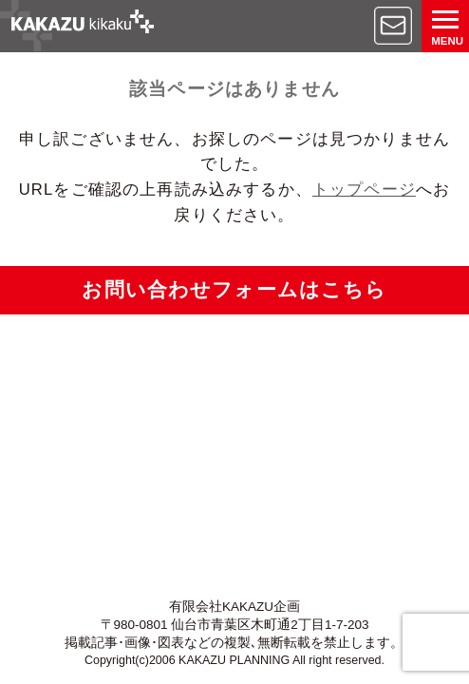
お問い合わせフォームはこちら (234, 289)
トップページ (364, 189)
